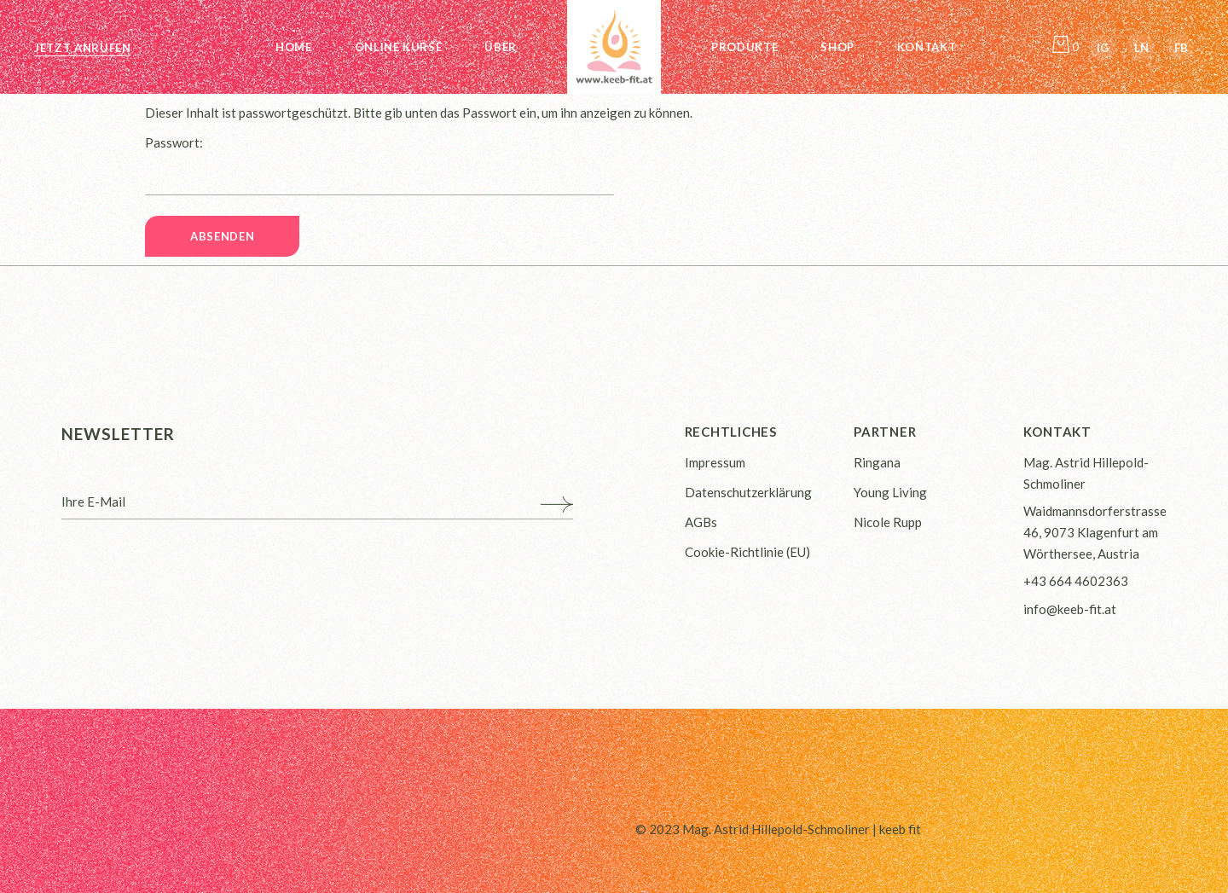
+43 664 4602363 (1075, 581)
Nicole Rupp (888, 522)
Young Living (890, 492)
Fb (1181, 48)
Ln (1141, 48)
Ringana (877, 462)
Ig (1103, 48)
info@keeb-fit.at (1069, 609)
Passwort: (379, 165)
